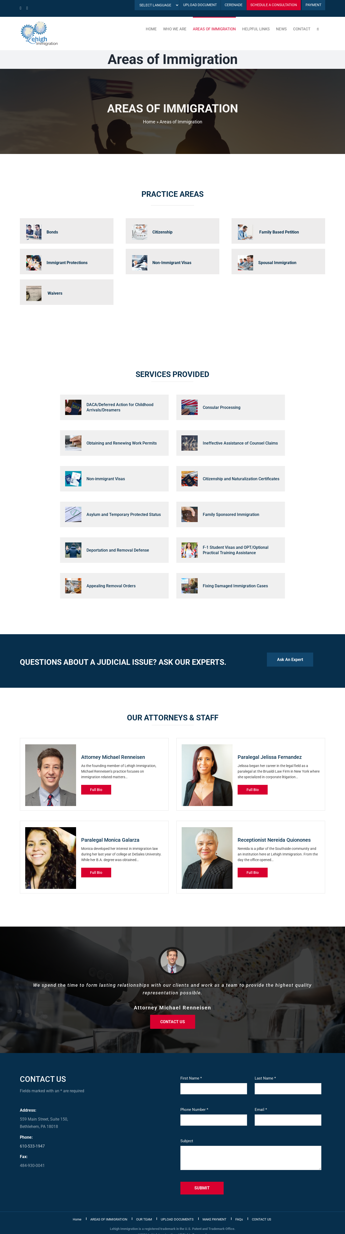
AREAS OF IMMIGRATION (108, 1219)
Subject (186, 1141)
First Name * (191, 1078)
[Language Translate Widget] (157, 5)
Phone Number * (194, 1109)
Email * (261, 1109)
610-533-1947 (32, 1146)
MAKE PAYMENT (214, 1219)
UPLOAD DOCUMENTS (177, 1219)
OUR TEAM (144, 1219)
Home (149, 121)
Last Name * (265, 1078)
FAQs (239, 1219)
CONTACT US (261, 1219)
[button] (318, 29)
